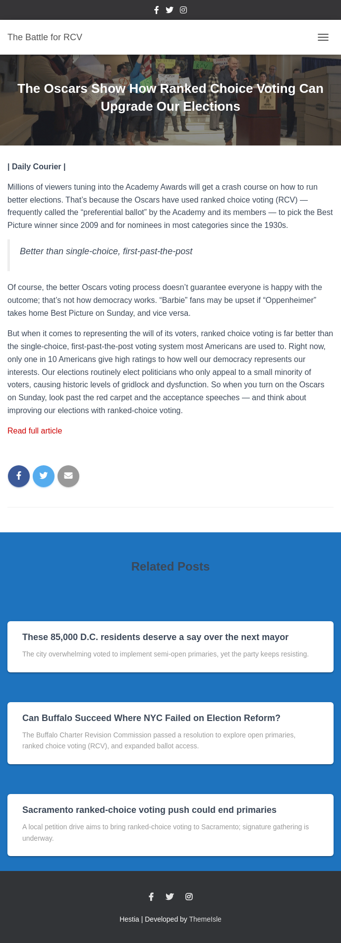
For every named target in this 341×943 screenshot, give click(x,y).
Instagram (183, 11)
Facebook (156, 11)
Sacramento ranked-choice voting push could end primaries (149, 810)
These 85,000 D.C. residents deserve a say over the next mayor (155, 637)
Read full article (34, 431)
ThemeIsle (205, 919)
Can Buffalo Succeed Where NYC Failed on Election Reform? (151, 718)
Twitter (169, 11)
